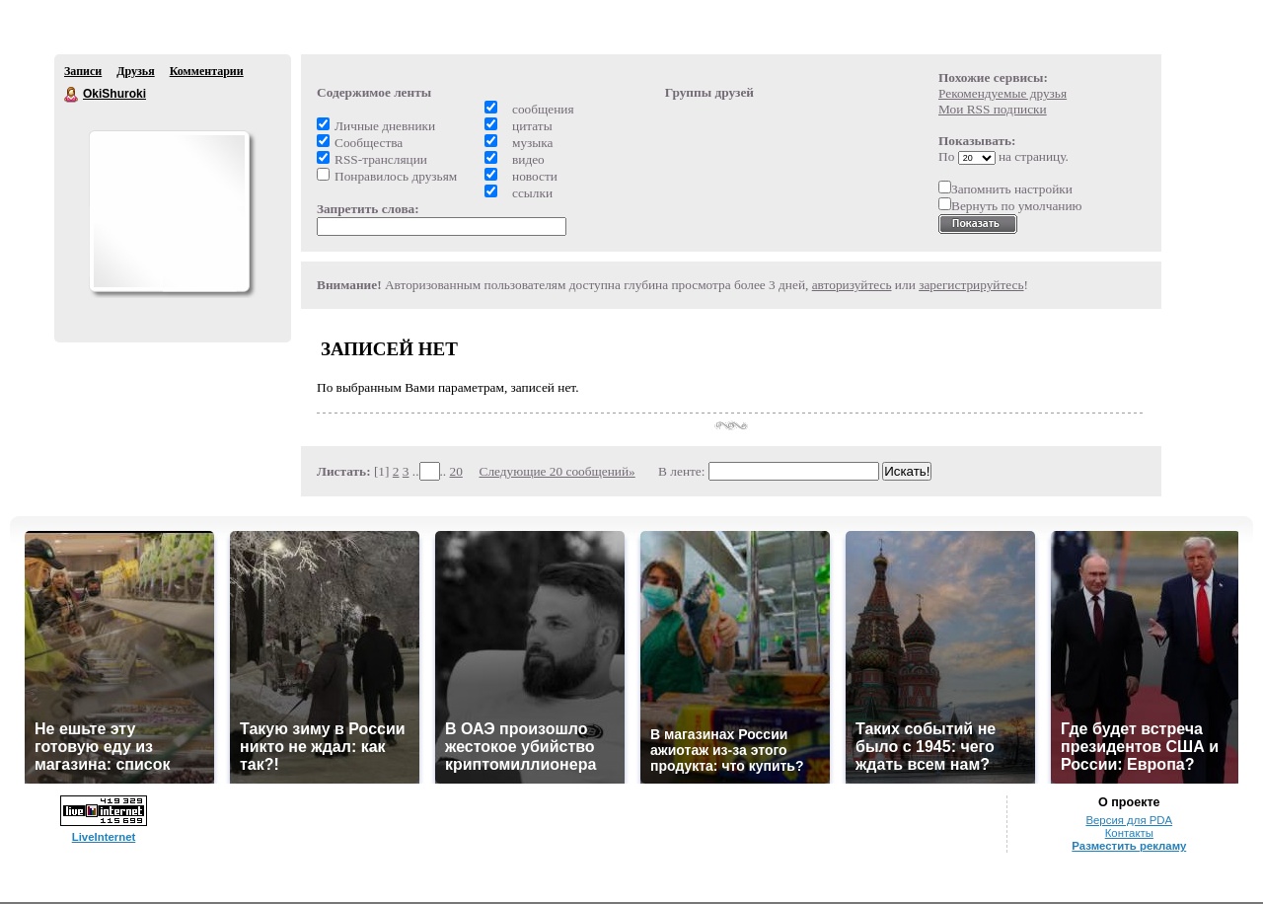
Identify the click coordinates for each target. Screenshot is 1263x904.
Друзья (135, 71)
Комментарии (207, 71)
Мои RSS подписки (992, 109)
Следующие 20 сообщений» (557, 471)
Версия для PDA (1128, 820)
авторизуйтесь (852, 284)
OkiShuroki (72, 95)
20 (456, 471)
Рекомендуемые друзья (1002, 93)
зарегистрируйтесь (971, 284)
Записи (83, 71)
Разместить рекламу (1129, 846)
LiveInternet (104, 837)
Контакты (1129, 833)
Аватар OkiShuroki (169, 211)
